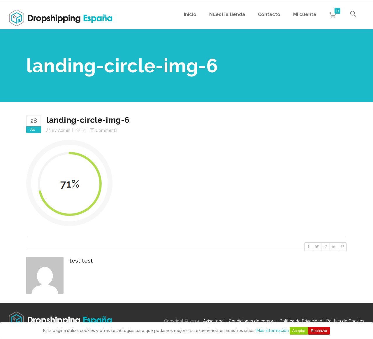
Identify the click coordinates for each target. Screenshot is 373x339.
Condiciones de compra (252, 321)
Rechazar (319, 330)
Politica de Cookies (345, 321)
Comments (106, 130)
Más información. (273, 330)
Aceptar (299, 330)
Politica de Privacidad (301, 321)
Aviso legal (214, 321)
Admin (64, 130)
